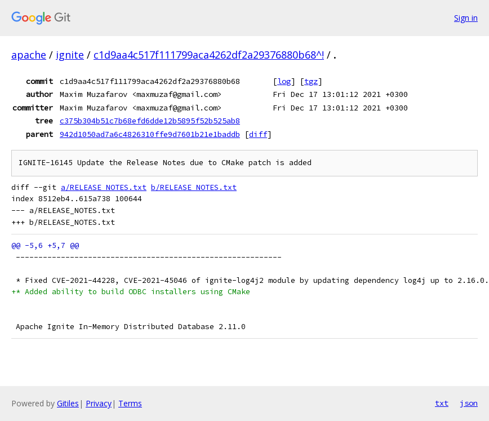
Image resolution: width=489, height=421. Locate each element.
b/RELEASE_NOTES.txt (194, 187)
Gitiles (68, 403)
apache (28, 54)
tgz (311, 81)
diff (258, 134)
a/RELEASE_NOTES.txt (103, 187)
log (284, 81)
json (469, 403)
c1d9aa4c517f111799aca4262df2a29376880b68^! (209, 54)
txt (441, 403)
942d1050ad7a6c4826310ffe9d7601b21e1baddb (150, 134)
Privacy (99, 403)
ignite (70, 54)
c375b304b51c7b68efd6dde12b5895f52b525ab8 (150, 121)
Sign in (466, 17)
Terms (130, 403)
